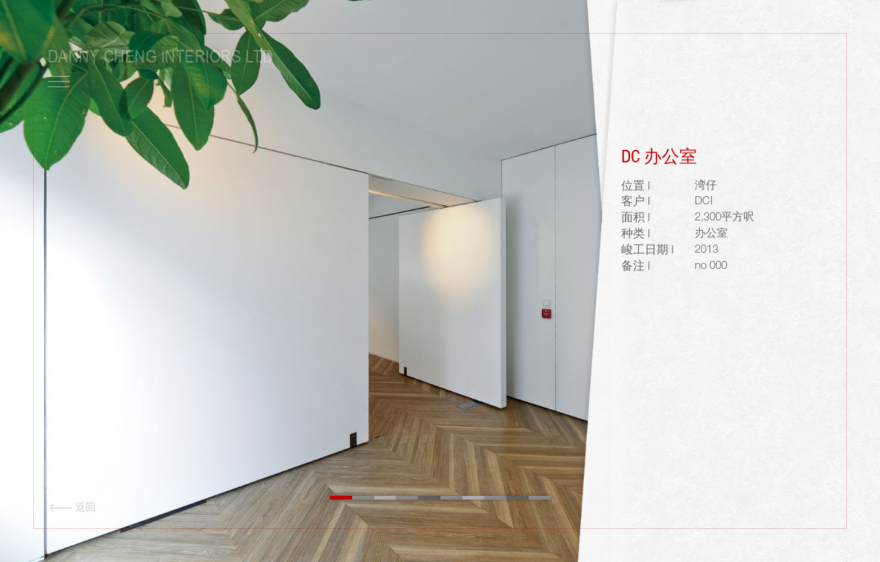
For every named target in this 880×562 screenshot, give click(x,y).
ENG (779, 56)
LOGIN (734, 56)
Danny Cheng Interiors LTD (160, 56)
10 (540, 498)
